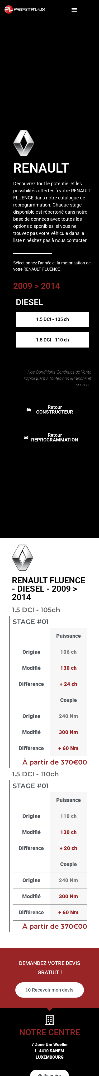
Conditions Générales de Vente (63, 372)
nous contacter (70, 240)
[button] (74, 9)
